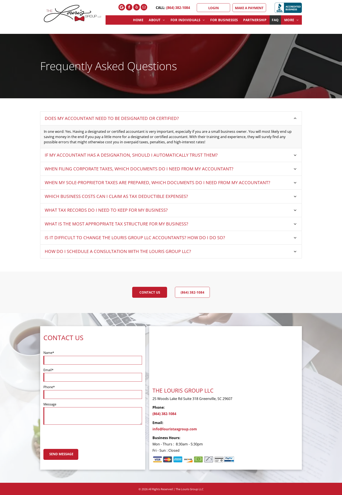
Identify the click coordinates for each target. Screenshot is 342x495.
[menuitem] (139, 20)
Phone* (49, 387)
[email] (144, 8)
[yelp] (136, 8)
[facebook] (129, 8)
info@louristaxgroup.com (174, 429)
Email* (48, 370)
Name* (48, 352)
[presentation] (76, 436)
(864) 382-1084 (178, 7)
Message (49, 404)
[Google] (121, 8)
